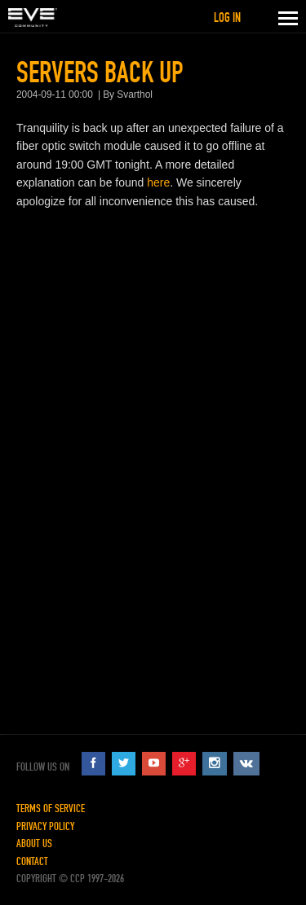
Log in (227, 17)
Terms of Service (50, 808)
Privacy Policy (45, 826)
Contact (32, 861)
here (158, 182)
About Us (34, 843)
